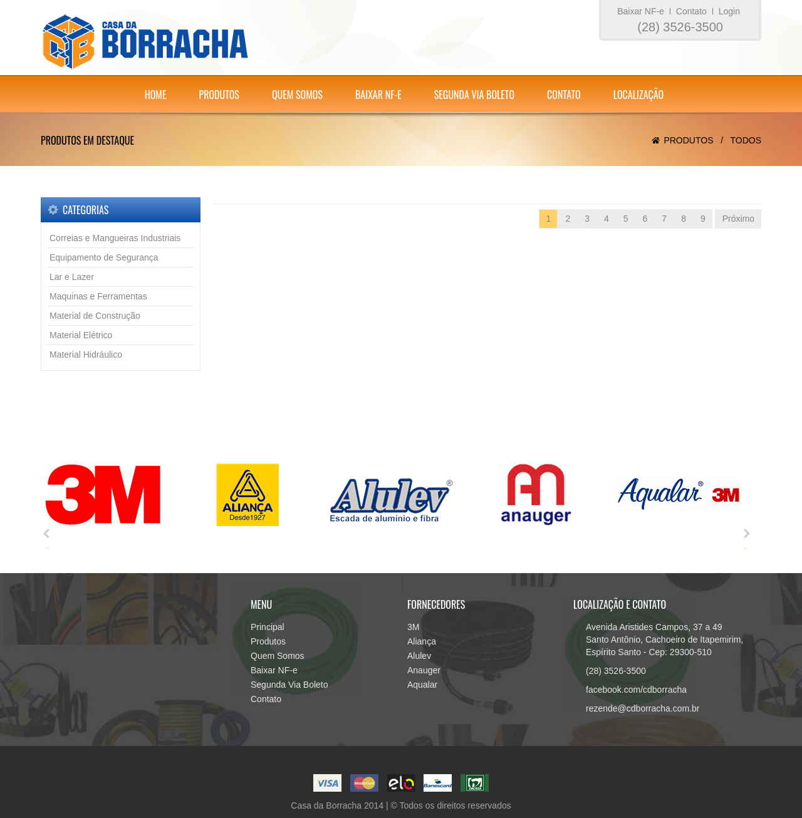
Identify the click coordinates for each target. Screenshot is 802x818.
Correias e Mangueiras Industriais (114, 238)
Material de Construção (94, 316)
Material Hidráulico (85, 354)
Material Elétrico (80, 335)
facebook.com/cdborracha (636, 690)
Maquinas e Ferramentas (98, 296)
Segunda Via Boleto (474, 94)
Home (156, 94)
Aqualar (422, 685)
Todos (745, 140)
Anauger (423, 670)
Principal (267, 627)
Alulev (419, 656)
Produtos (219, 94)
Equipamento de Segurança (104, 257)
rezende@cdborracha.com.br (643, 708)
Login (729, 11)
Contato (691, 11)
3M (413, 627)
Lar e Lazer (71, 277)
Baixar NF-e (640, 11)
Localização (638, 94)
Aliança (421, 641)
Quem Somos (297, 94)
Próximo (738, 219)
